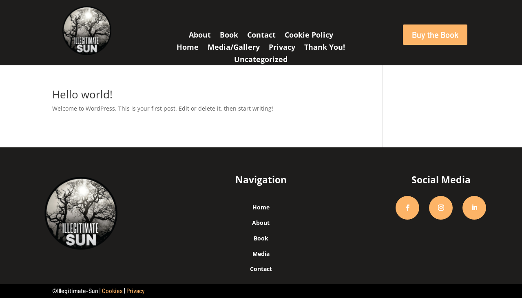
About (200, 36)
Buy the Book (435, 35)
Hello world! (82, 94)
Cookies (112, 290)
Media (261, 254)
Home (188, 48)
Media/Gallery (234, 48)
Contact (261, 36)
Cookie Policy (309, 36)
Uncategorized (261, 60)
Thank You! (324, 48)
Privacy (282, 48)
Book (229, 36)
